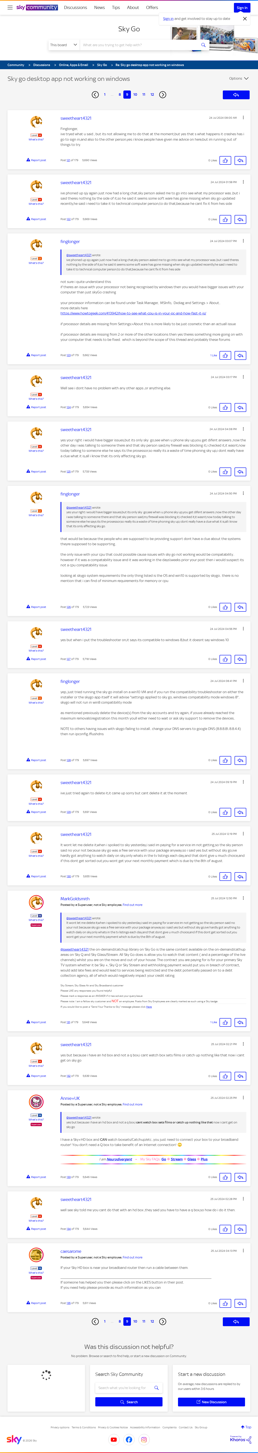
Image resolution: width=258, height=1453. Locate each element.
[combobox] (138, 45)
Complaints (170, 1427)
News (99, 7)
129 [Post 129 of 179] (69, 812)
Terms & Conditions (84, 1427)
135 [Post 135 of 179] (69, 1303)
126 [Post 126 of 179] (69, 607)
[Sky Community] (37, 7)
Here (149, 1006)
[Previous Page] (95, 94)
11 (143, 94)
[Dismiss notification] (245, 18)
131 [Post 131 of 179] (68, 1022)
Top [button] (248, 1427)
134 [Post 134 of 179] (69, 1228)
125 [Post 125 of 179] (69, 471)
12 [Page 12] (152, 94)
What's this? (36, 139)
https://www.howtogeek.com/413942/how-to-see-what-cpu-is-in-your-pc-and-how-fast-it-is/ (133, 313)
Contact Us (185, 1427)
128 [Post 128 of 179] (69, 760)
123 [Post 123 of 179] (69, 355)
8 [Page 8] (120, 94)
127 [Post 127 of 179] (69, 659)
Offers (152, 7)
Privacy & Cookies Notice (113, 1427)
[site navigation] (10, 7)
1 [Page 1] (105, 94)
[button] (243, 117)
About (133, 7)
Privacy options (60, 1427)
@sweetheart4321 (79, 255)
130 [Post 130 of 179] (69, 876)
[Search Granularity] (64, 45)
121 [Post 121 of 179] (68, 160)
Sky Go (129, 29)
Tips (116, 7)
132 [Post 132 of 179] (69, 1075)
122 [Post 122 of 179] (69, 219)
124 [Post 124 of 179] (69, 407)
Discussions (75, 7)
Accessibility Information (145, 1427)
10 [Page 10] (135, 94)
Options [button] (235, 78)
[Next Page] (163, 94)
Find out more (132, 905)
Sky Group (201, 1427)
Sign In (242, 8)
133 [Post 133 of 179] (69, 1177)
